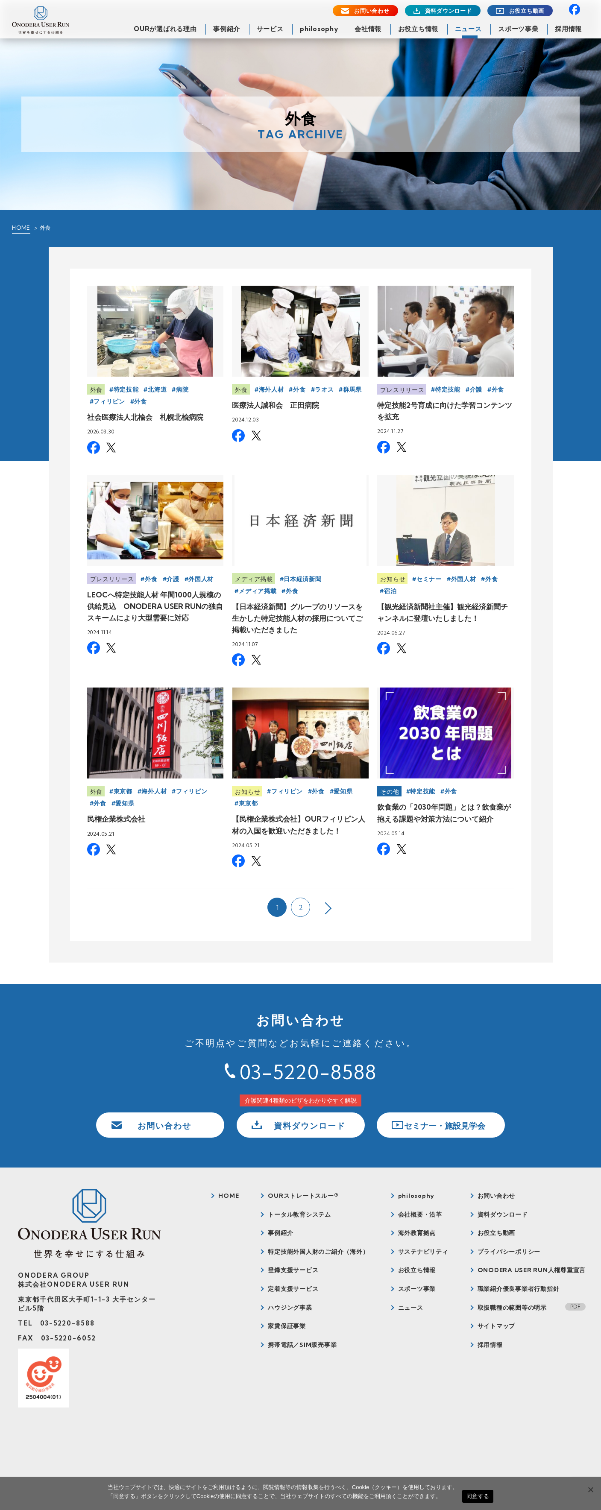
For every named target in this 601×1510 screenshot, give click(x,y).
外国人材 (201, 579)
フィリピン (109, 401)
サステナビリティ (423, 1251)
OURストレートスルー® (303, 1196)
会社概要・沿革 (420, 1214)
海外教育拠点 (417, 1233)
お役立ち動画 (527, 11)
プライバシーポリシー (509, 1251)
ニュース (468, 29)
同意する (477, 1496)
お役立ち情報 (418, 29)
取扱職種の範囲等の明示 (512, 1307)
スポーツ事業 (518, 29)
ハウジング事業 (290, 1307)
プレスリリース (402, 390)
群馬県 (352, 389)
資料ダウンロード (448, 11)
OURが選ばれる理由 (165, 29)
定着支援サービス (293, 1289)
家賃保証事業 (287, 1326)
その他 (389, 792)
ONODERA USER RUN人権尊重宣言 (532, 1270)
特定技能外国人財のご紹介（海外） (318, 1251)
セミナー (429, 579)
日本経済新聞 (302, 579)
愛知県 (124, 803)
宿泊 (390, 591)
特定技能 (126, 389)
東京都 (123, 791)
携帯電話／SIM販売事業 (302, 1345)
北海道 (157, 389)
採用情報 (568, 29)
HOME (21, 227)
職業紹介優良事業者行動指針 (519, 1289)
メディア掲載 (254, 579)
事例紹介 (226, 29)
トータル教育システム (299, 1214)
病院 (182, 389)
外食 (96, 390)
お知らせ (392, 579)
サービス (270, 29)
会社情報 (368, 29)
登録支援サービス (293, 1270)
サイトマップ (497, 1326)
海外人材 (271, 389)
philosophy (319, 29)
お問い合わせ (372, 11)
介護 (476, 389)
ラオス (324, 389)
